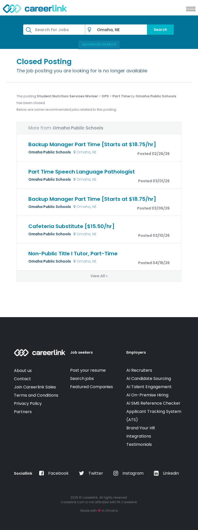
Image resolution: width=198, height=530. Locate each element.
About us (23, 370)
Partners (23, 412)
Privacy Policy (28, 403)
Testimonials (139, 444)
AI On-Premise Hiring (147, 395)
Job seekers (81, 352)
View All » (99, 276)
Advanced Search (99, 44)
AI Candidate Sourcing (148, 378)
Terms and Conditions (36, 395)
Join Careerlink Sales (35, 387)
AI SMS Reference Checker (153, 403)
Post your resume (88, 370)
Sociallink (23, 473)
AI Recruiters (139, 370)
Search (160, 29)
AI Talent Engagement (149, 387)
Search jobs (82, 378)
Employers (136, 352)
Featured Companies (91, 387)
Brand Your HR (140, 428)
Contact (22, 379)
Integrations (138, 436)
